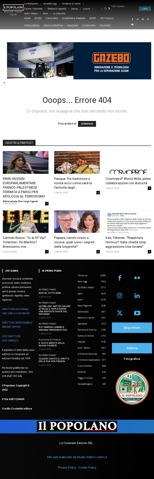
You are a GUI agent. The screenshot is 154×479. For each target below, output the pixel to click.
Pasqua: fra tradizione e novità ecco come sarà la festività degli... (73, 183)
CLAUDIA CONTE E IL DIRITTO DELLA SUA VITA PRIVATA (54, 360)
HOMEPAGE (87, 124)
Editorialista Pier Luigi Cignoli (20, 201)
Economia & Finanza (50, 339)
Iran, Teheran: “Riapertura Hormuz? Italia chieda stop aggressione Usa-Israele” (125, 242)
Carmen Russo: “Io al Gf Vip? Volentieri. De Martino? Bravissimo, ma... (24, 242)
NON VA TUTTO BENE (50, 293)
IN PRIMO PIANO (47, 289)
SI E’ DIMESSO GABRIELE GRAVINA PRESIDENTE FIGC (53, 328)
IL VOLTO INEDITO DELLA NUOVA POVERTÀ (52, 344)
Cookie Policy (87, 467)
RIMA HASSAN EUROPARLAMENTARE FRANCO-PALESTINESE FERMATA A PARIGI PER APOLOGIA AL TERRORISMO (24, 187)
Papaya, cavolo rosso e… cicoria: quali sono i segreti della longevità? (74, 242)
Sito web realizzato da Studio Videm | (77, 457)
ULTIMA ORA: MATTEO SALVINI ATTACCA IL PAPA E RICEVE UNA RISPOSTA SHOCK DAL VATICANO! (54, 310)
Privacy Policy (67, 467)
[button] (105, 8)
